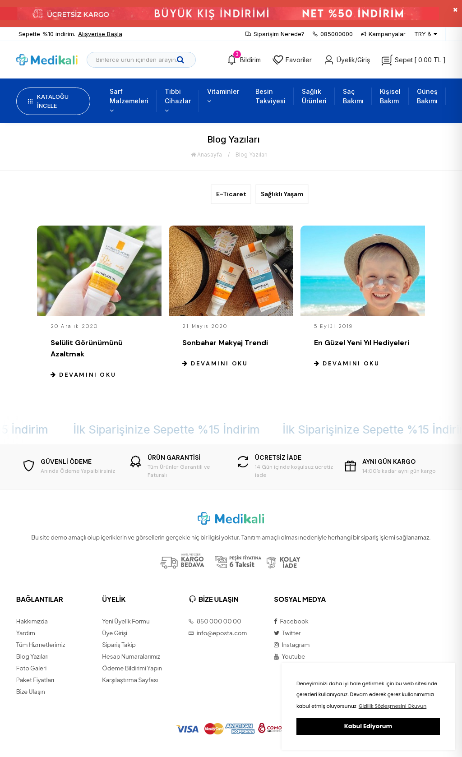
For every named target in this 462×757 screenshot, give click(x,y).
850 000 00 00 (214, 621)
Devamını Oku (83, 374)
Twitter (287, 633)
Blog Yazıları (252, 154)
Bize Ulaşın (30, 691)
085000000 (332, 33)
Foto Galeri (31, 668)
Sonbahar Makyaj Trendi (225, 342)
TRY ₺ (425, 34)
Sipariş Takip (119, 644)
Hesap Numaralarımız (131, 656)
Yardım (25, 633)
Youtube (289, 656)
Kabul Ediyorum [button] (368, 726)
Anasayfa (206, 154)
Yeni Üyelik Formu (125, 621)
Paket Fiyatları (35, 679)
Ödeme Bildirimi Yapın (132, 668)
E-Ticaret (231, 194)
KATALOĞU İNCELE (48, 101)
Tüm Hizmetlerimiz (40, 644)
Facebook (291, 621)
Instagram (292, 644)
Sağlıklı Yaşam (282, 194)
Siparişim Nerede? (275, 33)
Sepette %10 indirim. (70, 34)
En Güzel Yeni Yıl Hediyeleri (361, 342)
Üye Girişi (114, 633)
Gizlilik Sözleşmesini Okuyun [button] (392, 706)
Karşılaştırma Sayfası (130, 679)
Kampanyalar (383, 33)
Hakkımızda (32, 621)
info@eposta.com (217, 633)
